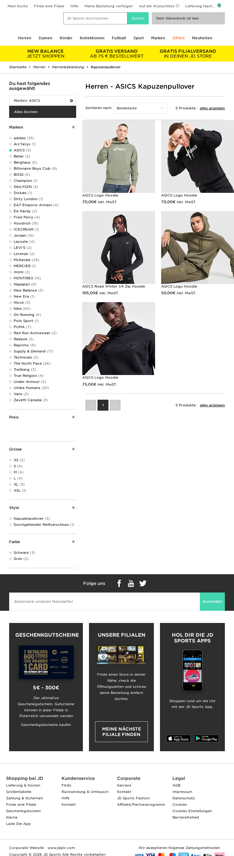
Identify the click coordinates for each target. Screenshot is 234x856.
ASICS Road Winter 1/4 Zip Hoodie (113, 286)
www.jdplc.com (60, 848)
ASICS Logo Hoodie (100, 195)
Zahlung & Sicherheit (24, 798)
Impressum (182, 792)
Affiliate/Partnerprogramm (141, 804)
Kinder (66, 38)
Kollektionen (92, 38)
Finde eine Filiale (49, 6)
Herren (24, 38)
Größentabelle (18, 792)
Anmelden (212, 601)
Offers (178, 38)
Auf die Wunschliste (157, 6)
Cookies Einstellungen (192, 811)
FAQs (66, 785)
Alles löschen (25, 112)
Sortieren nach (98, 108)
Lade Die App (18, 824)
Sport (138, 38)
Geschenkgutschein (23, 811)
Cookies (179, 804)
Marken (158, 38)
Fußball (119, 38)
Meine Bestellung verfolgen (108, 6)
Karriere (124, 785)
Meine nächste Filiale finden (121, 732)
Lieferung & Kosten (23, 785)
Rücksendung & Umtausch (85, 792)
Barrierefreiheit (185, 817)
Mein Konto (18, 6)
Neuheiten (202, 38)
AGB (176, 785)
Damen (45, 38)
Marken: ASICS (43, 100)
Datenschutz (183, 798)
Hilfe (74, 6)
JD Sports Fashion (133, 798)
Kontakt (69, 804)
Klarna (11, 817)
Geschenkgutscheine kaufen (46, 725)
